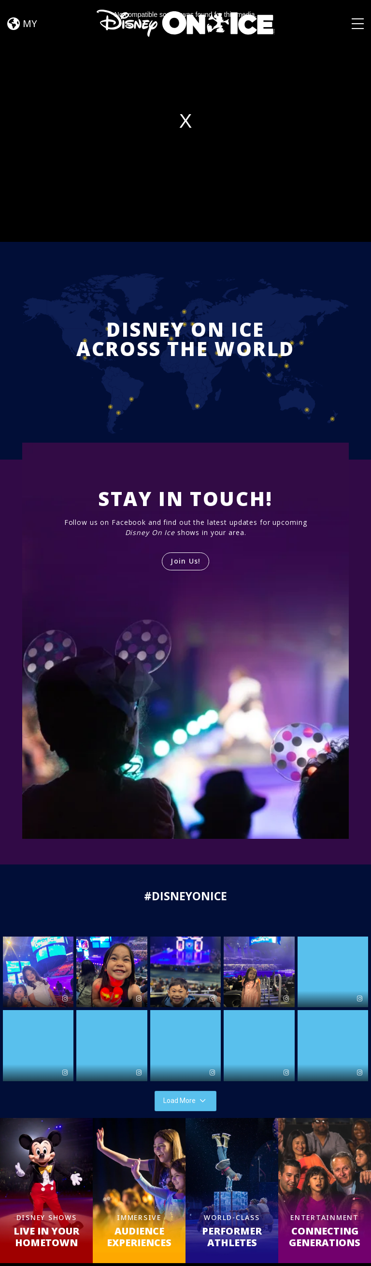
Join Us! (185, 561)
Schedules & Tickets (189, 1247)
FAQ (272, 1247)
